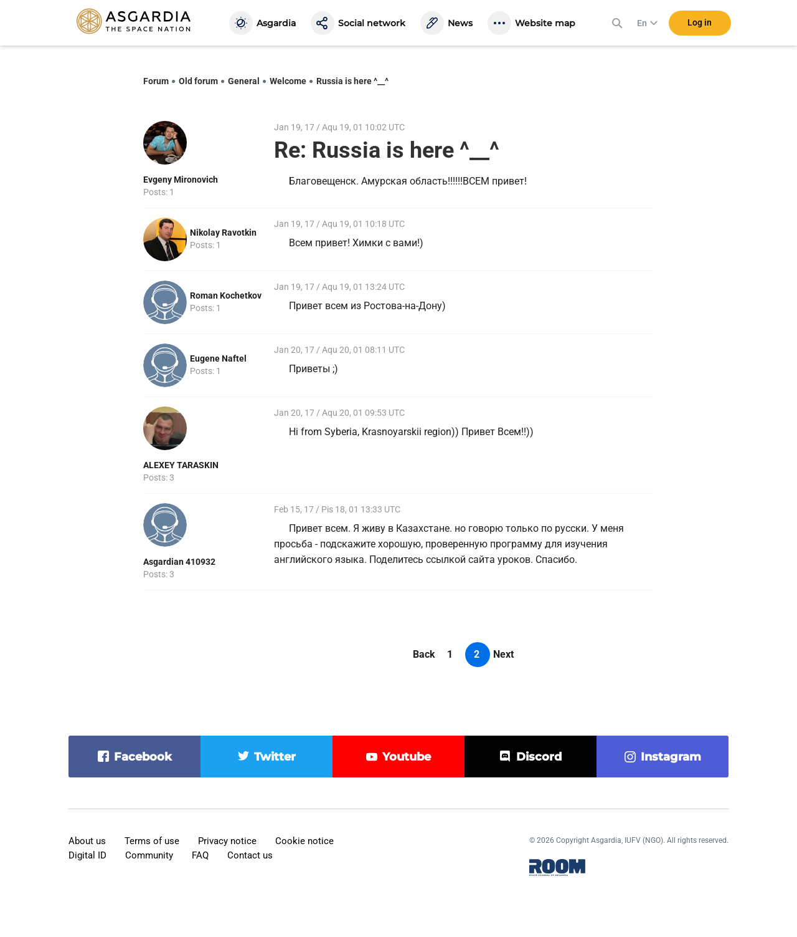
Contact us (250, 855)
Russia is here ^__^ (352, 81)
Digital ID (87, 855)
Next (503, 654)
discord (539, 757)
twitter (275, 757)
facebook (143, 757)
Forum (156, 81)
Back (424, 654)
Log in (699, 24)
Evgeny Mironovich (180, 180)
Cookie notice (304, 841)
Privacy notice (227, 841)
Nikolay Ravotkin (223, 233)
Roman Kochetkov (226, 295)
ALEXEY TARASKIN (181, 465)
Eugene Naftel (218, 358)
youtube (406, 757)
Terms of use (152, 841)
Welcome (288, 81)
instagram (671, 757)
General (244, 81)
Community (149, 855)
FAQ (200, 855)
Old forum (198, 81)
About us (87, 841)
